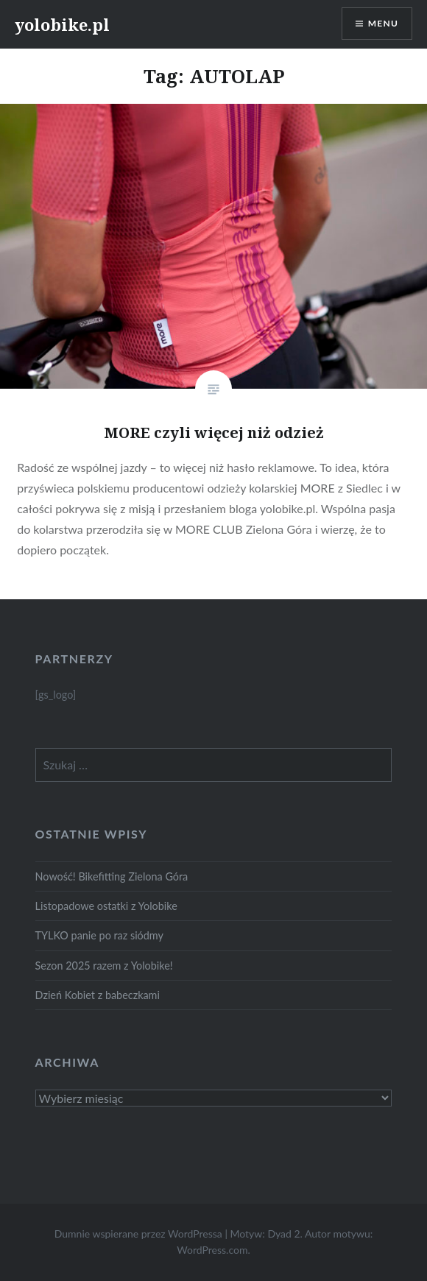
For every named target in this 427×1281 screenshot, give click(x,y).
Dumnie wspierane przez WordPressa (138, 1233)
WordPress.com (212, 1249)
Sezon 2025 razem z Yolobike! (104, 965)
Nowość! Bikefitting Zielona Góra (111, 876)
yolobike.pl (62, 24)
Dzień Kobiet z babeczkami (97, 995)
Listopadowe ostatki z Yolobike (106, 906)
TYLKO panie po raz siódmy (99, 935)
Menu (383, 23)
